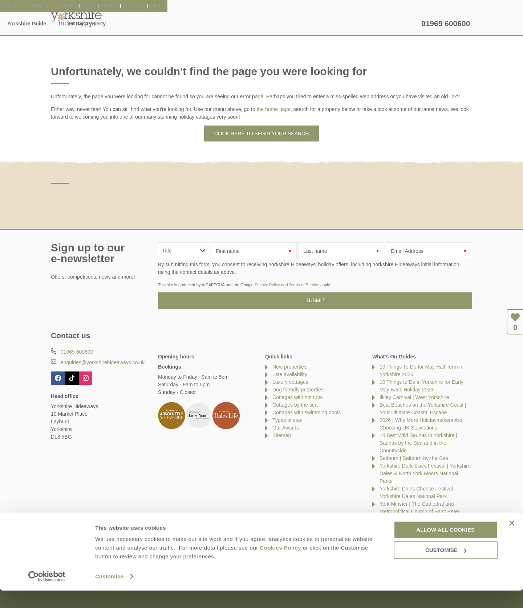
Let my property (391, 23)
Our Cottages (164, 23)
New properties (289, 367)
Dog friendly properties (298, 390)
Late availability (289, 374)
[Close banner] (511, 540)
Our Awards (285, 428)
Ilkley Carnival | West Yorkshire (414, 397)
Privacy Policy (267, 285)
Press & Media (171, 527)
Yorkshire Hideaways (76, 18)
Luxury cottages (290, 382)
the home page (274, 109)
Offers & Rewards (269, 23)
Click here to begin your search (261, 133)
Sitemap (281, 435)
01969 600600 (445, 23)
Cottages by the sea (295, 405)
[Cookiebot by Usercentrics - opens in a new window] (47, 593)
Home (119, 23)
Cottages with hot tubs (297, 397)
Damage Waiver (127, 527)
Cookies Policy (280, 565)
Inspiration (214, 23)
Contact (59, 527)
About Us (88, 527)
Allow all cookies (445, 547)
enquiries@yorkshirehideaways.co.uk (103, 362)
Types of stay (287, 420)
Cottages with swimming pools (306, 412)
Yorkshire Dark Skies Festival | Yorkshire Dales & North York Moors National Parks (425, 473)
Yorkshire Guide (331, 23)
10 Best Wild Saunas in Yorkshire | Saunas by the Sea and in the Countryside (418, 442)
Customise (109, 594)
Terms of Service (304, 285)
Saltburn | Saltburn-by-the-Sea (414, 458)
